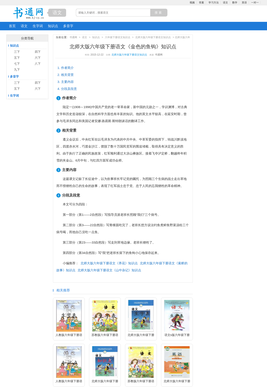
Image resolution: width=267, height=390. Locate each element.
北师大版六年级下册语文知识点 (153, 37)
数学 (234, 2)
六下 (38, 57)
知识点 (53, 26)
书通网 (73, 37)
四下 (38, 51)
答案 (201, 2)
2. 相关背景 (65, 75)
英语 (244, 2)
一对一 (255, 2)
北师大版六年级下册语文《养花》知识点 (109, 263)
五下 (17, 57)
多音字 (68, 26)
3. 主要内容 (65, 82)
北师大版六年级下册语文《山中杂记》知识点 (109, 270)
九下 (17, 69)
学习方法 (214, 2)
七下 (17, 63)
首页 (12, 26)
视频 (192, 2)
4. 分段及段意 (67, 89)
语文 (225, 2)
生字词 (38, 26)
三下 (17, 51)
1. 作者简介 (65, 68)
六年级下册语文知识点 (117, 37)
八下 (38, 63)
